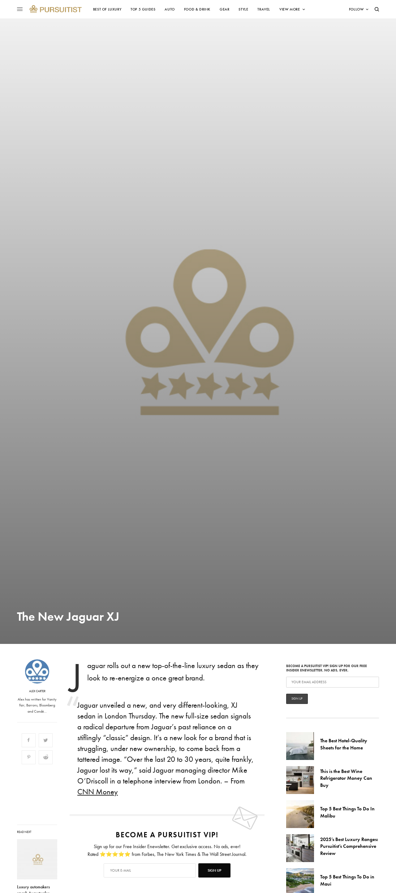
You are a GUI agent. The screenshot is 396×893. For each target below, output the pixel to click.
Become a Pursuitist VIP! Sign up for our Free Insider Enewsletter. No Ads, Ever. (332, 684)
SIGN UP (214, 870)
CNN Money (97, 792)
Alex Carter (37, 691)
